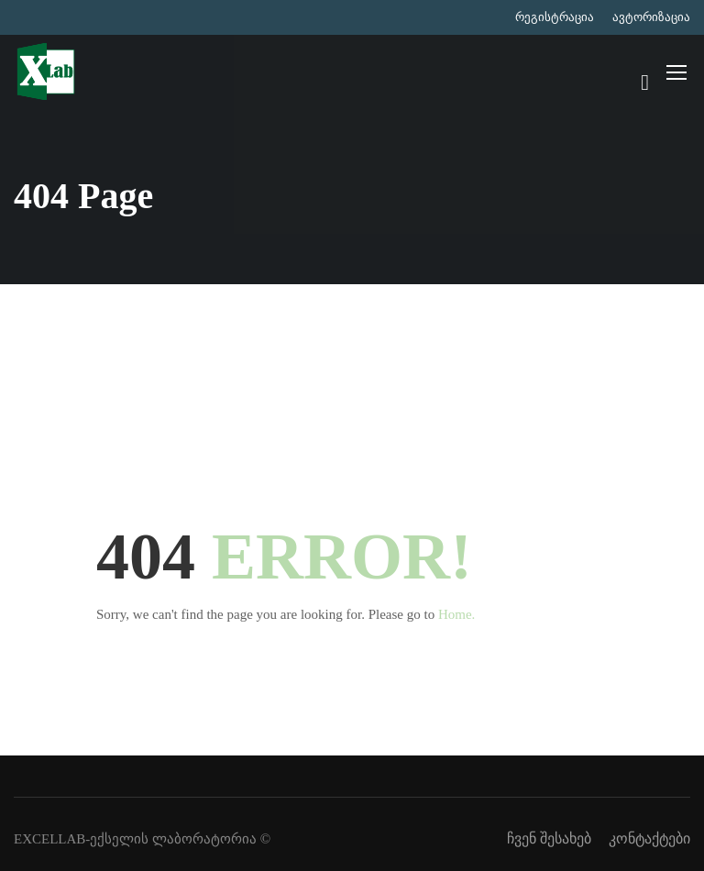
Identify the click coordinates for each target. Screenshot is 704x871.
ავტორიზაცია (651, 17)
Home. (456, 614)
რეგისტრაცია (554, 17)
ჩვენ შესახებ (549, 838)
